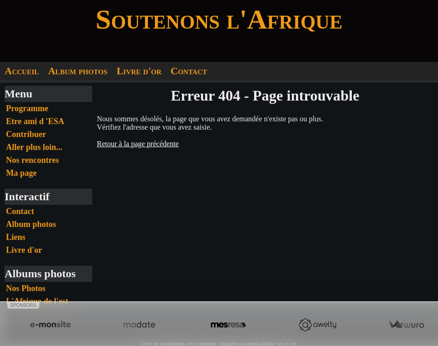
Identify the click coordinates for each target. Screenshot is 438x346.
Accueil (22, 71)
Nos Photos (26, 288)
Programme (27, 108)
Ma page (21, 173)
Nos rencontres (32, 160)
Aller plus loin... (34, 147)
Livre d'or (139, 71)
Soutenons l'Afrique (218, 19)
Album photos (77, 71)
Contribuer (26, 134)
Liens (15, 237)
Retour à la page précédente (138, 144)
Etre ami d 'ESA (35, 121)
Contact (189, 71)
